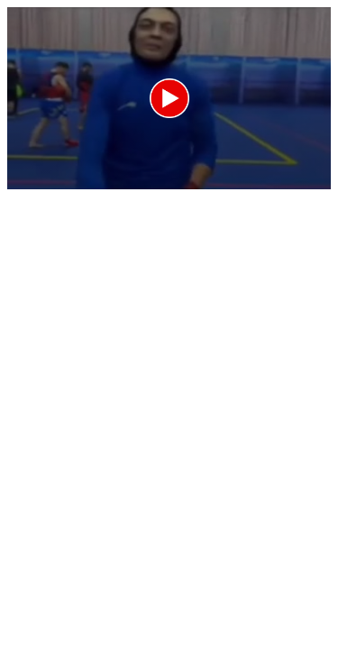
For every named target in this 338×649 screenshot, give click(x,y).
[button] (169, 98)
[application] (169, 98)
